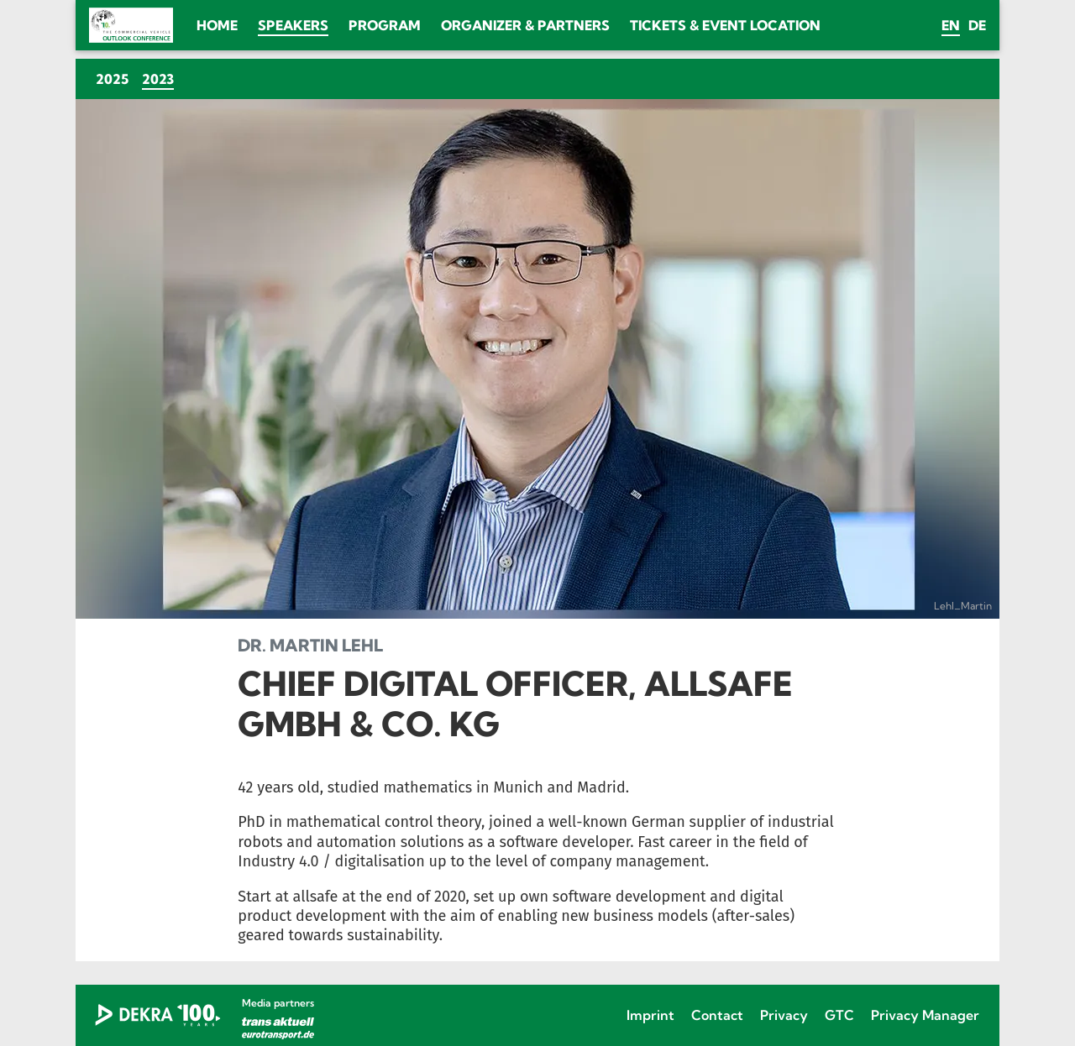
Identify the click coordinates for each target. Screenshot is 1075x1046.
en (950, 25)
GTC (839, 1015)
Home (217, 25)
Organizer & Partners (525, 25)
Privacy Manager (925, 1015)
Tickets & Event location (725, 25)
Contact (717, 1015)
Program (385, 25)
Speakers (293, 25)
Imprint (650, 1015)
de (977, 25)
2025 (112, 79)
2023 (161, 78)
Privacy (784, 1015)
